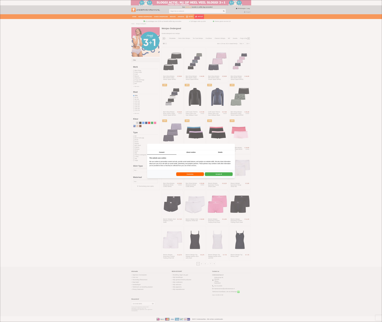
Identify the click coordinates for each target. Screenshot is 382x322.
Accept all (219, 174)
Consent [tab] (161, 152)
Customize (190, 174)
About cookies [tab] (191, 152)
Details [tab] (220, 152)
